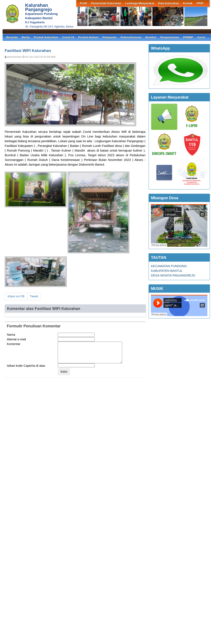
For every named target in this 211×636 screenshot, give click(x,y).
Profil (83, 3)
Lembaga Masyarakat (139, 3)
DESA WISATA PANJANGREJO (173, 275)
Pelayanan (110, 37)
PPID (200, 3)
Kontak (188, 3)
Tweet (34, 296)
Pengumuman (169, 37)
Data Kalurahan (168, 3)
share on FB (16, 296)
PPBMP (188, 37)
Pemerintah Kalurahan (106, 3)
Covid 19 (68, 37)
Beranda (12, 37)
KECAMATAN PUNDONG (169, 266)
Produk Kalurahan (46, 37)
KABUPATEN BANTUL (167, 270)
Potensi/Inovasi (131, 37)
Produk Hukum (88, 37)
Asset (201, 37)
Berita (26, 37)
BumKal (151, 37)
